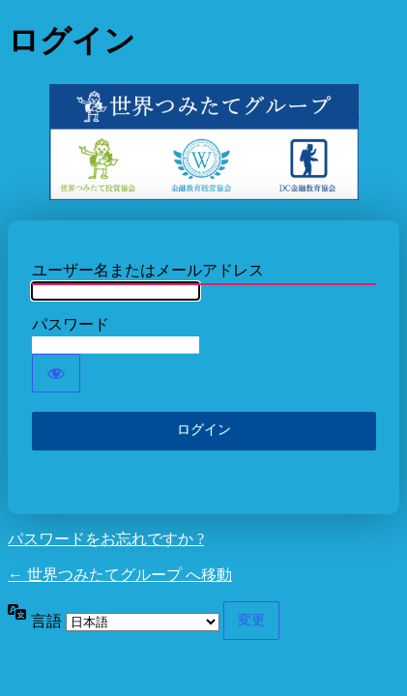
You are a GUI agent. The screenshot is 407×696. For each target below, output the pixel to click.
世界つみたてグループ (204, 142)
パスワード (70, 324)
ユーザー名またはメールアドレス (148, 270)
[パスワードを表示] (56, 373)
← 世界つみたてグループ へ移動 (120, 574)
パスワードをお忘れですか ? (106, 539)
